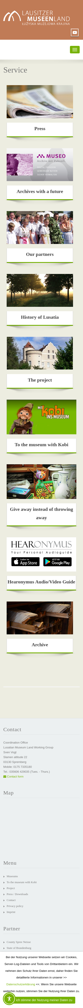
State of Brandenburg (19, 948)
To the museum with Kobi (41, 444)
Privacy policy (15, 906)
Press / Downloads (17, 894)
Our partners (40, 254)
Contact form (13, 776)
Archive (40, 644)
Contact (11, 900)
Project (11, 888)
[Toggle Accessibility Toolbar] (9, 999)
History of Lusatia (40, 317)
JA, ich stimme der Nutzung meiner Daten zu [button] (41, 1000)
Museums (12, 876)
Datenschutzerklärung (20, 984)
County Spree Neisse (19, 942)
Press (39, 128)
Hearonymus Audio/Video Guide (41, 582)
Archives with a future (40, 191)
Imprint (11, 912)
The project (40, 380)
